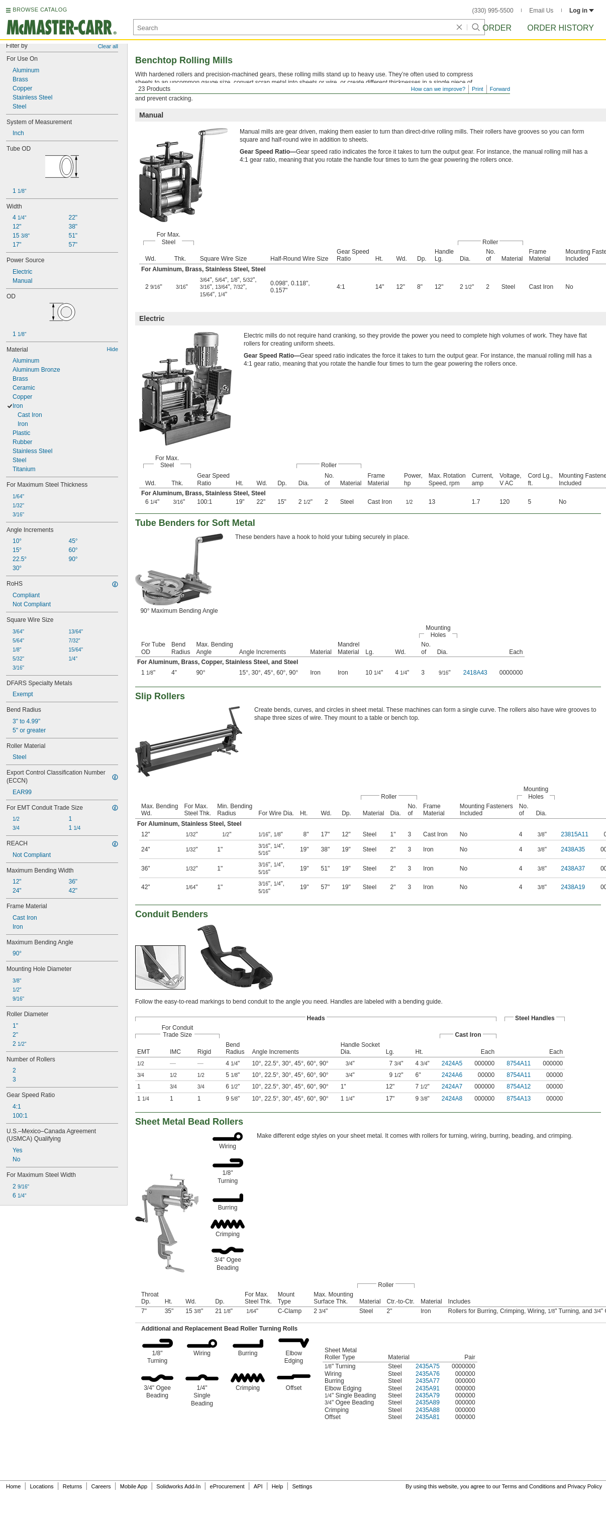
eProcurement (227, 1486)
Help (277, 1486)
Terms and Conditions (528, 1486)
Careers (101, 1486)
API (258, 1486)
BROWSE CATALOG (40, 10)
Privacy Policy (585, 1486)
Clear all (108, 46)
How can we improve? (438, 89)
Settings (302, 1486)
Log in (581, 10)
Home (13, 1486)
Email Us (541, 10)
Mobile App (133, 1486)
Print (477, 89)
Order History (560, 28)
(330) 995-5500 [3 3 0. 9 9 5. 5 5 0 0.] (493, 10)
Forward (500, 89)
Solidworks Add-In (178, 1486)
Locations (42, 1486)
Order (497, 28)
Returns (72, 1486)
